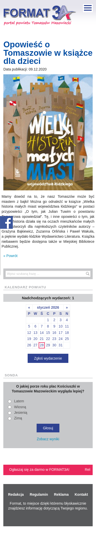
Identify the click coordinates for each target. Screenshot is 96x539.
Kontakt (81, 494)
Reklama (61, 494)
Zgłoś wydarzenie (48, 358)
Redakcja (16, 494)
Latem (19, 401)
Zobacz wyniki (48, 439)
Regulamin (39, 494)
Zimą (18, 418)
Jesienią (20, 412)
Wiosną (20, 407)
